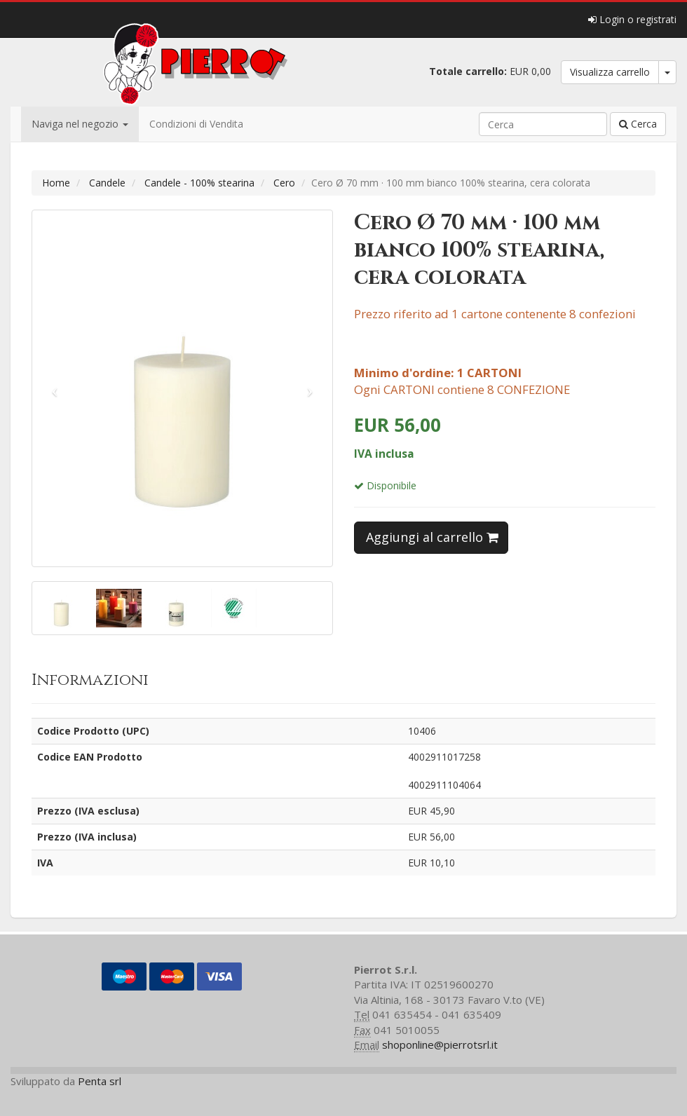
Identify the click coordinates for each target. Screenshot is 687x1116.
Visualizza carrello (610, 72)
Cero (284, 182)
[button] (54, 388)
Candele (107, 182)
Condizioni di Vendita (196, 123)
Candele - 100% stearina (199, 182)
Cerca (638, 123)
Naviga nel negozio (80, 123)
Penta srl (99, 1081)
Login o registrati (632, 19)
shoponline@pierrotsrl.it (440, 1044)
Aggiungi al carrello (432, 537)
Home (56, 182)
